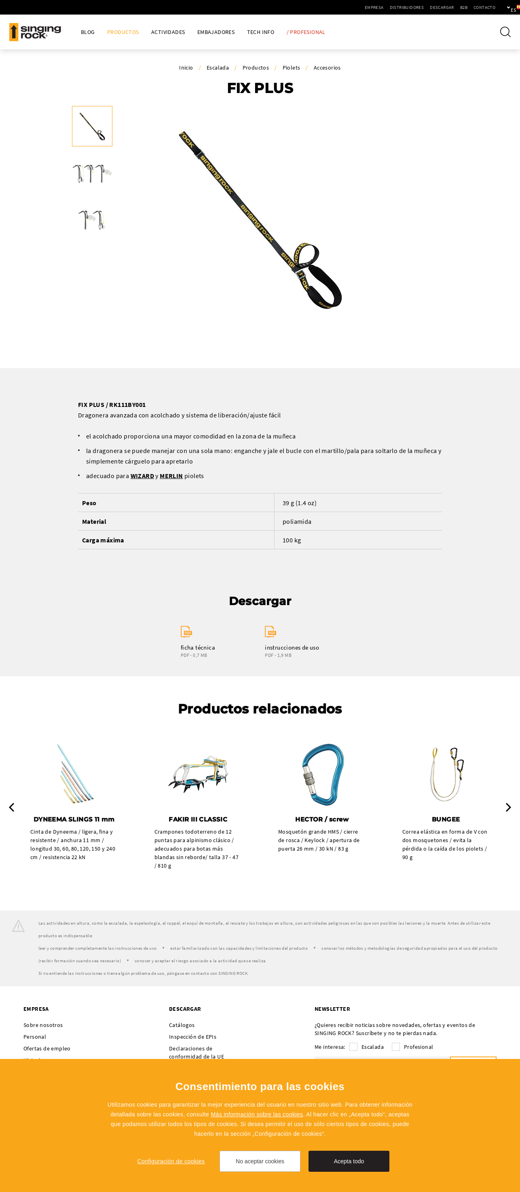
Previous (11, 807)
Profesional (418, 1047)
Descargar (414, 7)
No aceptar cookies (260, 1161)
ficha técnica (198, 647)
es (500, 7)
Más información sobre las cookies (257, 1114)
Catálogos (182, 1025)
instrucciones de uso (292, 647)
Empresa (346, 7)
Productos (123, 32)
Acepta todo (349, 1161)
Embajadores (216, 32)
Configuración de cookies (171, 1161)
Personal (34, 1037)
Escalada (218, 67)
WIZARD (142, 476)
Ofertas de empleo (47, 1049)
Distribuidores (379, 7)
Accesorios (327, 67)
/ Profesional (306, 32)
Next (508, 807)
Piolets (291, 67)
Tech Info (261, 32)
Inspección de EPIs (192, 1037)
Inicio (186, 67)
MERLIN (171, 476)
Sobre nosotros (43, 1025)
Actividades (168, 32)
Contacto (456, 7)
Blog (88, 32)
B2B (436, 7)
